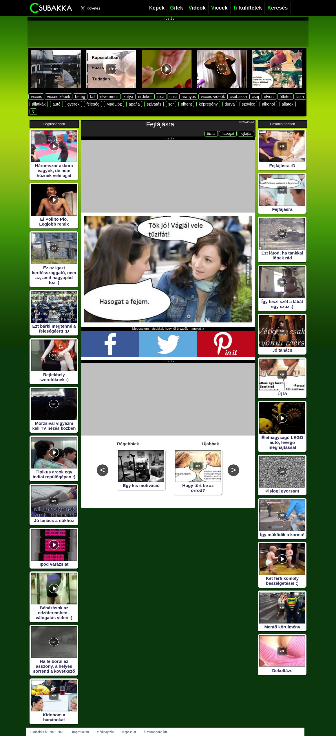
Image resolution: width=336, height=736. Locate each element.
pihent (186, 104)
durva (230, 104)
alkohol (268, 104)
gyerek (73, 104)
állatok (287, 104)
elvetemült (109, 96)
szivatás (154, 104)
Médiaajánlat (105, 732)
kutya (128, 96)
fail (92, 96)
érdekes (145, 96)
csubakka (238, 96)
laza (300, 96)
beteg (80, 96)
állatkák (38, 104)
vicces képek (58, 96)
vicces (36, 96)
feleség (92, 104)
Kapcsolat (129, 732)
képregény (208, 104)
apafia (134, 104)
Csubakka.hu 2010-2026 (47, 732)
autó (56, 104)
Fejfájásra (160, 124)
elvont (269, 96)
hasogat (228, 134)
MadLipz (114, 104)
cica (161, 96)
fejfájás (245, 134)
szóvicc (248, 104)
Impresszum (80, 732)
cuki (173, 96)
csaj (255, 96)
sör (171, 104)
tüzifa (211, 134)
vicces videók (213, 96)
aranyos (189, 96)
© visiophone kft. (156, 732)
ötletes (285, 96)
